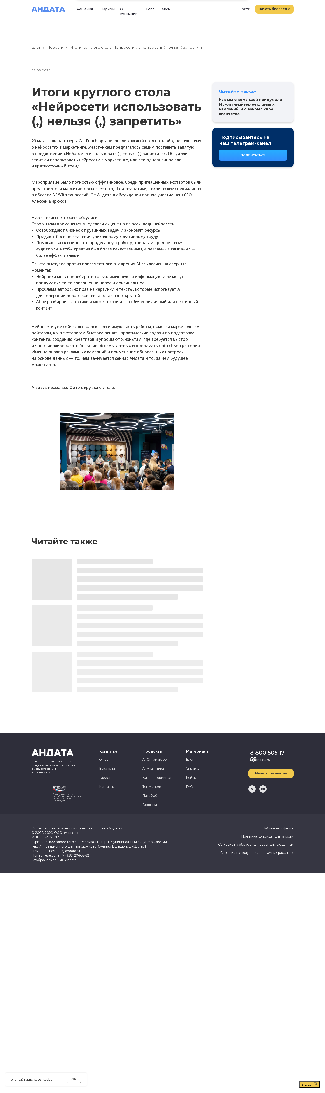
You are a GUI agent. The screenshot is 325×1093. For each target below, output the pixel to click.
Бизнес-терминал (156, 778)
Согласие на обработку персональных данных (255, 845)
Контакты (106, 787)
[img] (41, 792)
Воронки (149, 805)
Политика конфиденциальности (267, 836)
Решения (85, 9)
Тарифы (108, 9)
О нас (103, 759)
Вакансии (107, 769)
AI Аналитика (153, 769)
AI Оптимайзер (154, 759)
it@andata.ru (260, 760)
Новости (55, 47)
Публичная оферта (277, 828)
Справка (193, 769)
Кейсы (165, 9)
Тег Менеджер (154, 787)
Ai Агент (309, 1084)
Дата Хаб (149, 796)
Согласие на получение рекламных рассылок (256, 853)
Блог (150, 9)
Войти (244, 9)
